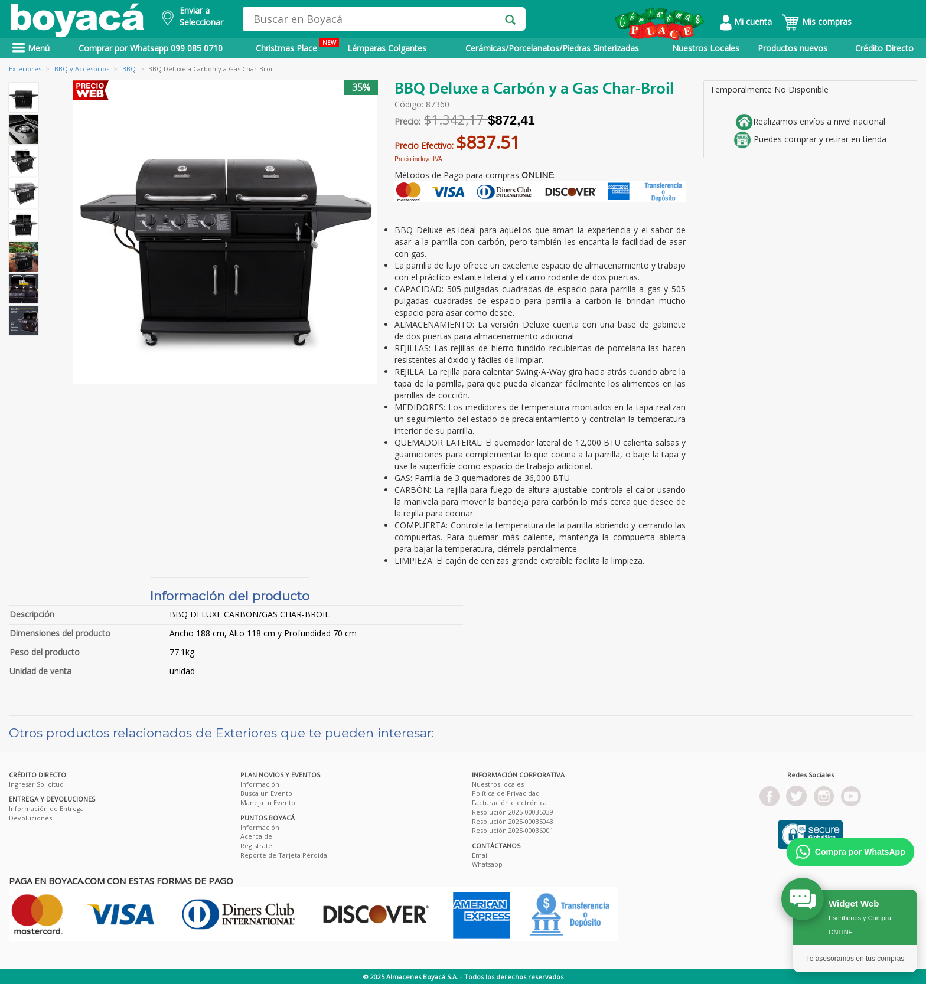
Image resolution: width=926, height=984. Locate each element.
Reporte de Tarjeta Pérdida (283, 855)
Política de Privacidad (506, 793)
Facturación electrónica (509, 802)
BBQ (129, 68)
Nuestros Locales (705, 48)
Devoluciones (30, 817)
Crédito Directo (884, 48)
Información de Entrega (46, 808)
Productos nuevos (792, 48)
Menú (31, 48)
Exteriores (25, 68)
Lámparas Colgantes (386, 48)
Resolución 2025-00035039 (512, 812)
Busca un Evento (266, 793)
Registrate (256, 845)
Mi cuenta (746, 21)
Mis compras (816, 21)
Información (259, 784)
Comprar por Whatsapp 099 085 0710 (151, 48)
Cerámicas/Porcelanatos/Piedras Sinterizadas (552, 48)
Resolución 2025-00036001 (512, 830)
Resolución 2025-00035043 (512, 821)
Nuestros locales (498, 784)
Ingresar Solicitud (36, 784)
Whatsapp (487, 863)
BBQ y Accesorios (81, 68)
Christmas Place (297, 46)
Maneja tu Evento (267, 802)
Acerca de (256, 836)
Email (480, 855)
